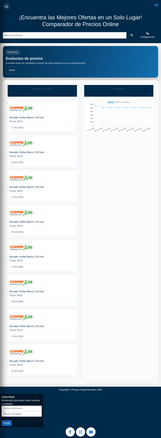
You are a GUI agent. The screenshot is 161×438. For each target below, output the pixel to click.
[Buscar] (64, 35)
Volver (12, 70)
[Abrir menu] (6, 6)
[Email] (91, 432)
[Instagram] (80, 432)
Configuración (148, 35)
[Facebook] (70, 432)
